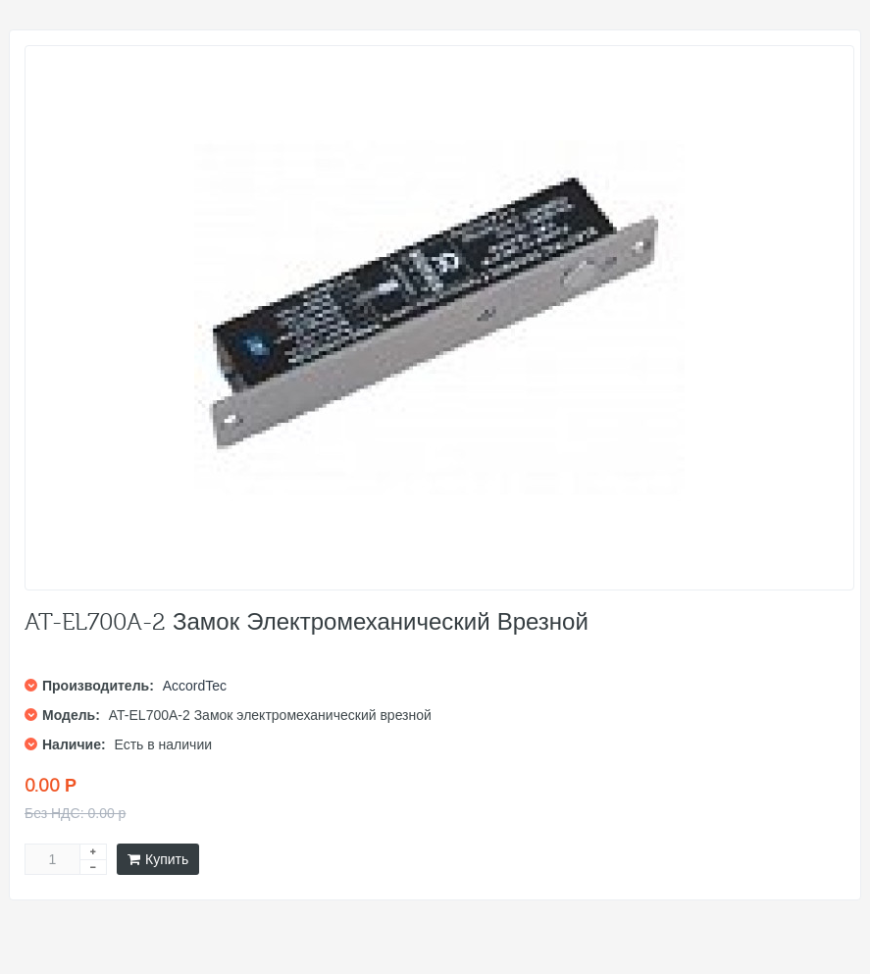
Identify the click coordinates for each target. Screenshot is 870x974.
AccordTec (195, 685)
